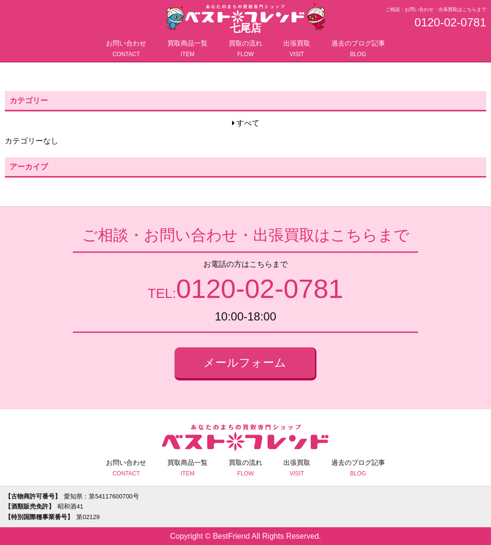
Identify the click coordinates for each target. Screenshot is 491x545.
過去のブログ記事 (358, 49)
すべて (247, 123)
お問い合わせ (126, 49)
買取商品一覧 (187, 49)
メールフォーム (244, 362)
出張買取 (296, 49)
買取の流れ (245, 49)
